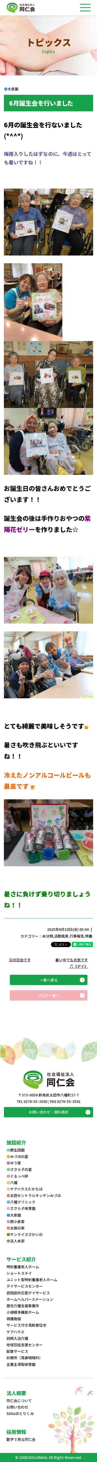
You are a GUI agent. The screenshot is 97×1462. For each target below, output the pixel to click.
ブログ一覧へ (48, 995)
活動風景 (61, 936)
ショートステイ (19, 1273)
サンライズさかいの (24, 1234)
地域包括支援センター (24, 1344)
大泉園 (13, 1215)
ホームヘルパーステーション (29, 1299)
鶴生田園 (15, 1149)
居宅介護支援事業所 (22, 1305)
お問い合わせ (17, 1407)
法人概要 (16, 1392)
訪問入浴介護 (17, 1338)
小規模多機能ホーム (22, 1312)
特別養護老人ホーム (22, 1266)
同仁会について (19, 1400)
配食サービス (17, 1351)
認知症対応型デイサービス (28, 1292)
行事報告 (77, 936)
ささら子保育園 (20, 1208)
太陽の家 (15, 1228)
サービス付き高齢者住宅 (26, 1325)
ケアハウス (15, 1331)
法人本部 (15, 1240)
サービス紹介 (21, 1259)
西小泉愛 (15, 1221)
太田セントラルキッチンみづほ (33, 1195)
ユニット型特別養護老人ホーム (31, 1279)
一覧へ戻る (49, 980)
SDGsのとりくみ (20, 1413)
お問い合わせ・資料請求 (49, 1112)
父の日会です (20, 959)
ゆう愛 (13, 1162)
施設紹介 (16, 1142)
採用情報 (16, 1431)
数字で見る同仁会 (20, 1439)
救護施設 (13, 1318)
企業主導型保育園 (20, 1364)
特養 (88, 936)
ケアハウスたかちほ (24, 1189)
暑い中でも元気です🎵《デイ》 (71, 963)
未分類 (47, 936)
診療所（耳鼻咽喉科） (24, 1357)
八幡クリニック (20, 1201)
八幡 (11, 1182)
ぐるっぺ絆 (17, 1176)
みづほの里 (17, 1156)
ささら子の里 (19, 1169)
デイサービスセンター (24, 1286)
